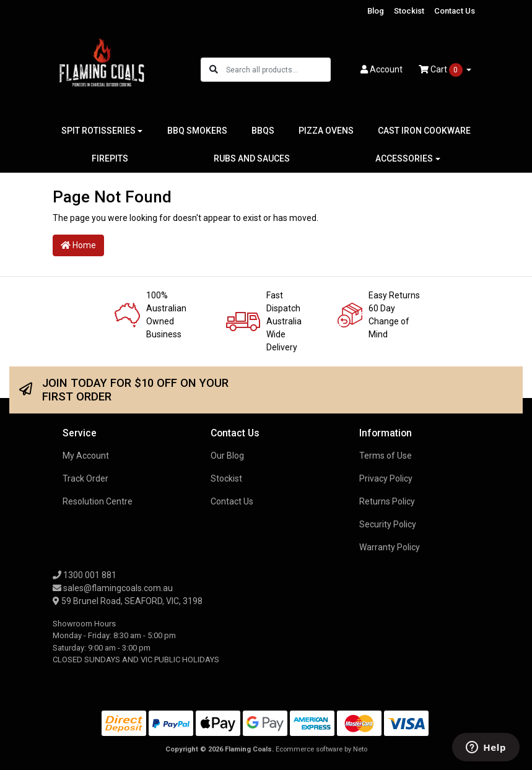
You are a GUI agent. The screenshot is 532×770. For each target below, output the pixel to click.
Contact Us (454, 10)
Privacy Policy (385, 478)
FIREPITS (110, 158)
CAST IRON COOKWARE (424, 131)
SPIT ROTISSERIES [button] (98, 131)
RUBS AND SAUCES (252, 158)
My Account (86, 456)
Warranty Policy (389, 547)
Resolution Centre (98, 501)
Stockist (409, 10)
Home (78, 245)
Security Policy (387, 524)
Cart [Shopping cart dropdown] (441, 70)
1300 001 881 (84, 575)
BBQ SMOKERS (197, 131)
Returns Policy (387, 501)
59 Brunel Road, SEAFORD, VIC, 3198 (128, 601)
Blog (375, 10)
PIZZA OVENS (326, 131)
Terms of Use (385, 456)
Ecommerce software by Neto (321, 749)
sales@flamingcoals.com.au (113, 588)
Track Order (85, 478)
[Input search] (277, 69)
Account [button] (381, 69)
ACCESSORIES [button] (404, 158)
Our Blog (227, 456)
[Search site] (213, 69)
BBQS (262, 131)
